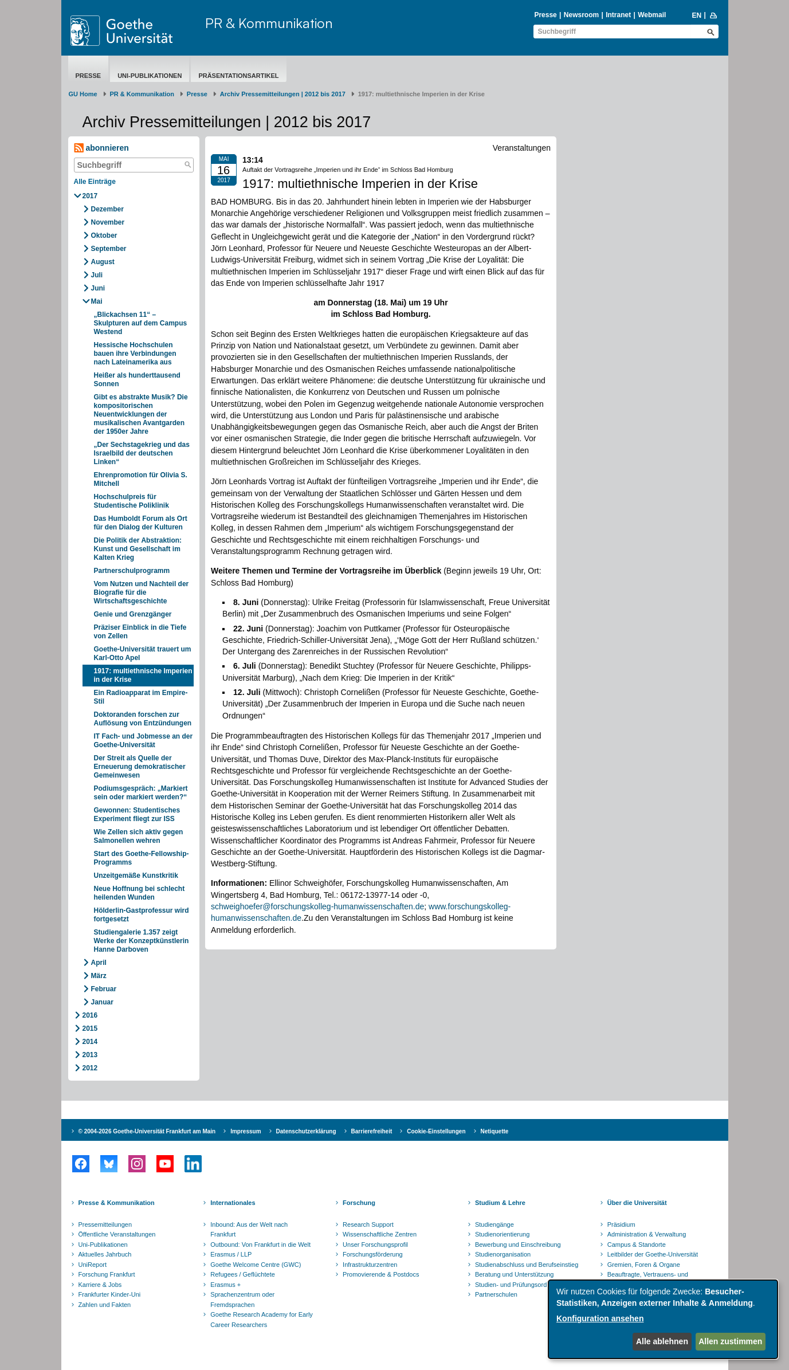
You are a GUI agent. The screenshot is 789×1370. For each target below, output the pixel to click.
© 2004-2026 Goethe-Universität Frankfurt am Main (147, 1131)
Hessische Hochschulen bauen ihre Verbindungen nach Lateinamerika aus (135, 353)
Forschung (359, 1202)
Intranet (618, 15)
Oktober (104, 235)
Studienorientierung (502, 1234)
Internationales (232, 1202)
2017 (90, 196)
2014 (90, 1042)
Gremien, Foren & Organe (643, 1264)
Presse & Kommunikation (116, 1202)
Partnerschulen (496, 1294)
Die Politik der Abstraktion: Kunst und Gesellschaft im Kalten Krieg (138, 549)
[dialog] (663, 1319)
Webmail (652, 15)
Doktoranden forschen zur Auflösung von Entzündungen (143, 718)
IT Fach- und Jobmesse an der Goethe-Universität (143, 740)
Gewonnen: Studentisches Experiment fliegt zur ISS (137, 814)
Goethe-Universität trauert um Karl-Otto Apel (142, 653)
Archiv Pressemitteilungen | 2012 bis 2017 (283, 94)
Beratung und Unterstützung (514, 1274)
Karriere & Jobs (100, 1284)
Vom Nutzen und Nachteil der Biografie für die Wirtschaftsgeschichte (141, 592)
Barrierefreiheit (371, 1131)
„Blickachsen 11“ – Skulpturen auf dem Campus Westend (140, 323)
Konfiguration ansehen (599, 1318)
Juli (97, 275)
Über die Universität (637, 1202)
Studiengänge (494, 1224)
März (99, 976)
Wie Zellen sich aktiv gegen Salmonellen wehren (138, 836)
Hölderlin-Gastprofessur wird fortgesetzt (141, 914)
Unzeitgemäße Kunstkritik (136, 876)
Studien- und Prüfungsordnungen (521, 1284)
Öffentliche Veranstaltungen (117, 1234)
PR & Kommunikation (269, 23)
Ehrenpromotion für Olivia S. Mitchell (140, 479)
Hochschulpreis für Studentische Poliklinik (131, 501)
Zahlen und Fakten (104, 1304)
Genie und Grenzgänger (133, 614)
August (103, 262)
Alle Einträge (95, 182)
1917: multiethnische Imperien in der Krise (143, 675)
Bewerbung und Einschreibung (518, 1244)
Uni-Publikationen (149, 75)
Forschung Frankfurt (106, 1274)
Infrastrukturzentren (370, 1264)
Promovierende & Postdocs (381, 1274)
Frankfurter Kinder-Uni (109, 1294)
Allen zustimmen (730, 1341)
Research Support (368, 1224)
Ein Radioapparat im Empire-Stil (141, 697)
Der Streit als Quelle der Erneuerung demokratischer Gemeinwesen (140, 766)
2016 (90, 1015)
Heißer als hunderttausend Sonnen (137, 379)
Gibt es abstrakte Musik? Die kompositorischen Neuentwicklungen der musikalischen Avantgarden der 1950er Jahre (141, 414)
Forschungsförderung (373, 1254)
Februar (104, 989)
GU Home (83, 94)
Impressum (245, 1131)
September (109, 249)
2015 (90, 1028)
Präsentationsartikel (238, 75)
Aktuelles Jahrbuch (105, 1254)
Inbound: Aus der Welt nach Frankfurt (249, 1229)
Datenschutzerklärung (306, 1131)
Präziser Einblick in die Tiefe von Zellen (140, 631)
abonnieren (101, 148)
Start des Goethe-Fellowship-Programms (141, 858)
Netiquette (495, 1131)
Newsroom (581, 15)
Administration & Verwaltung (646, 1234)
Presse (545, 15)
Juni (98, 288)
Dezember (107, 209)
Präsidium (621, 1224)
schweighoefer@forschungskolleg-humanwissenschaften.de (317, 906)
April (99, 963)
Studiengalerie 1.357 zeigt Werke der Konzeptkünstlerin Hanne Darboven (141, 940)
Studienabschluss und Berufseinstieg (526, 1264)
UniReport (92, 1264)
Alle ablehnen (662, 1341)
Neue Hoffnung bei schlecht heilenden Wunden (139, 893)
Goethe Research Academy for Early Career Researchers (261, 1319)
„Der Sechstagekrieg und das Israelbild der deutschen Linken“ (142, 453)
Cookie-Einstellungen (436, 1131)
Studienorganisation (503, 1254)
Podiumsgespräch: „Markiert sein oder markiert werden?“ (141, 792)
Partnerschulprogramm (132, 571)
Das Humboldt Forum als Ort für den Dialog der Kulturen (140, 523)
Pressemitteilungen (105, 1224)
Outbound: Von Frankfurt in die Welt (260, 1244)
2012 (90, 1068)
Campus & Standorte (636, 1244)
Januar (102, 1002)
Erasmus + (225, 1284)
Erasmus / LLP (231, 1254)
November (108, 222)
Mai (97, 301)
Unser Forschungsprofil (375, 1244)
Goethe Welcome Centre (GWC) (255, 1264)
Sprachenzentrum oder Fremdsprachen (242, 1299)
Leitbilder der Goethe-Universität (652, 1254)
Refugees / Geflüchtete (242, 1274)
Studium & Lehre (500, 1202)
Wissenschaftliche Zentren (380, 1234)
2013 (90, 1055)
